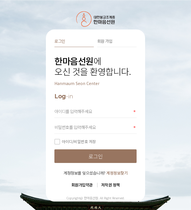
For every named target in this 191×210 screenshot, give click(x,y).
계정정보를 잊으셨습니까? (95, 173)
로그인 (59, 41)
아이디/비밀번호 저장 (75, 142)
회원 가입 (105, 41)
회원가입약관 (82, 185)
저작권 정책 (110, 185)
